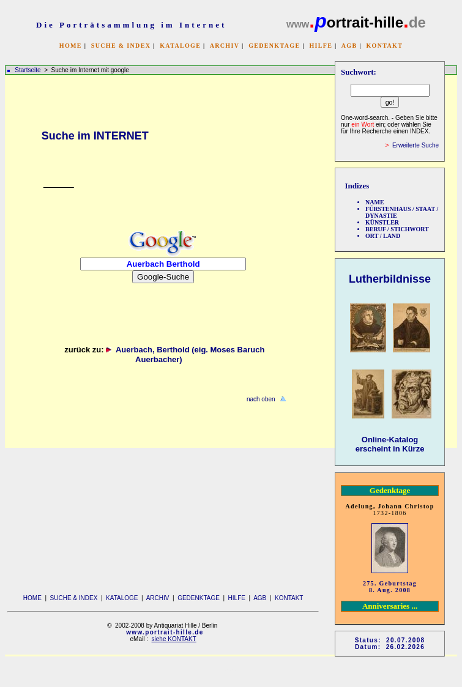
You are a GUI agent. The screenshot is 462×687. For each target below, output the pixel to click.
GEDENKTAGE (274, 45)
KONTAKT (384, 45)
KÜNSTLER (382, 222)
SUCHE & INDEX (121, 45)
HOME (70, 45)
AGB (349, 45)
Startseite (27, 70)
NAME (374, 202)
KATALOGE (180, 45)
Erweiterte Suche (415, 145)
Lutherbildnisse (390, 279)
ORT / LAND (382, 235)
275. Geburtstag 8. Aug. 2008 (390, 586)
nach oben (261, 399)
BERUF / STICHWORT (397, 229)
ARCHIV (224, 45)
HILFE (320, 45)
